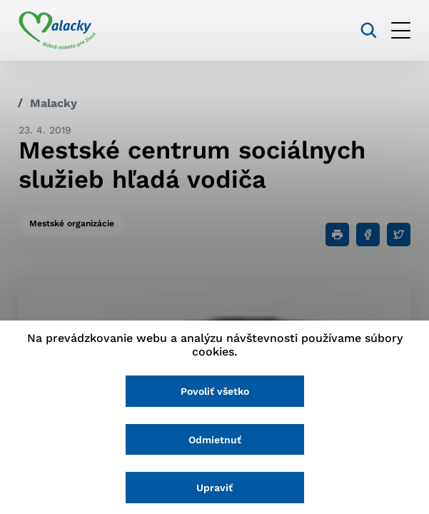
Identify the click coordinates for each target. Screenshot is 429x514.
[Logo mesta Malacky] (57, 30)
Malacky (53, 103)
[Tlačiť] (337, 234)
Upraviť (214, 487)
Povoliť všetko (215, 391)
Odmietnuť (214, 439)
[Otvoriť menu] (400, 30)
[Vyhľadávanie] (368, 30)
